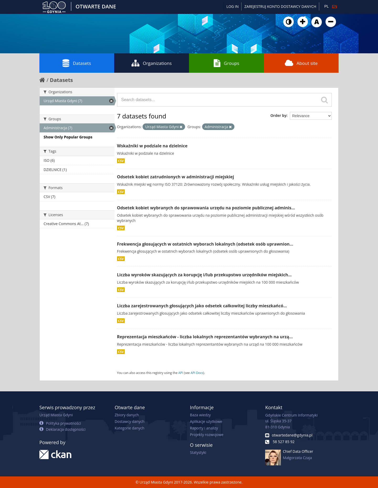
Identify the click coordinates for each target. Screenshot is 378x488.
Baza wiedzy (200, 414)
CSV (121, 161)
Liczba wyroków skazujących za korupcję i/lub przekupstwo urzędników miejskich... (204, 275)
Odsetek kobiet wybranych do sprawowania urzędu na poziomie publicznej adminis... (206, 208)
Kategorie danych (129, 427)
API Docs (197, 373)
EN (334, 6)
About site (301, 63)
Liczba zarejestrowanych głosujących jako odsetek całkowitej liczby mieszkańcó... (202, 306)
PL (326, 6)
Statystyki (198, 452)
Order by (278, 115)
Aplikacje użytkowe (206, 421)
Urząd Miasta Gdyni (56, 414)
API (180, 373)
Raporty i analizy (204, 427)
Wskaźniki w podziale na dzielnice (152, 146)
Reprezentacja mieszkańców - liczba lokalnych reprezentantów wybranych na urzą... (205, 337)
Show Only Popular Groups (68, 136)
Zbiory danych (127, 414)
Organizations (152, 63)
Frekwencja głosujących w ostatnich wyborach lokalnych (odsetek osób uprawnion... (205, 244)
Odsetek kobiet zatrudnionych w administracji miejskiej (175, 177)
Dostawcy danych (129, 421)
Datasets (76, 63)
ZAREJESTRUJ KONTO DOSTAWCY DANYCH (280, 6)
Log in (233, 6)
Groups (226, 63)
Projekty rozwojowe (207, 434)
